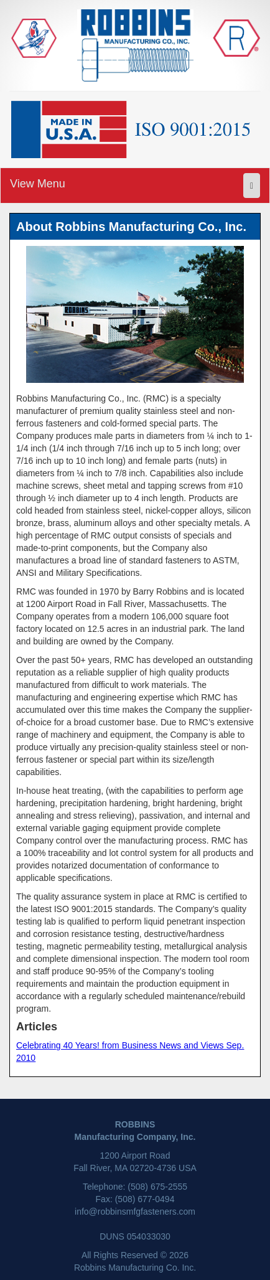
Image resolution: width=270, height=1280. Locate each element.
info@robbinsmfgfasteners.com (135, 1211)
